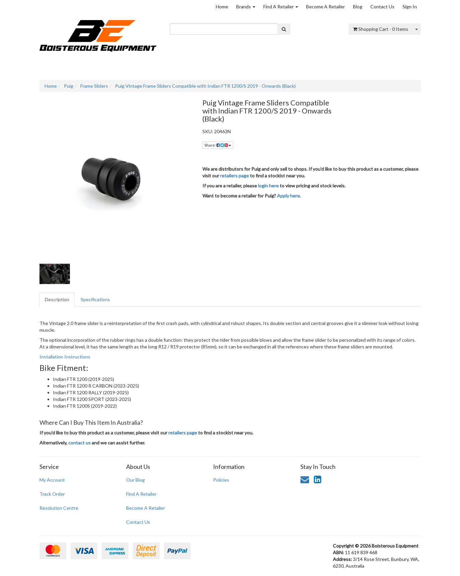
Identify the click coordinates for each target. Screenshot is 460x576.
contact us (79, 442)
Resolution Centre (58, 508)
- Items (380, 29)
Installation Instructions (64, 356)
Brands (245, 6)
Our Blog (135, 480)
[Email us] (304, 479)
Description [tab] (57, 299)
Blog (357, 6)
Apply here (288, 195)
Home (222, 6)
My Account (52, 480)
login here (268, 185)
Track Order (52, 494)
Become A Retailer (325, 6)
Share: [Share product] (217, 145)
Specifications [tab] (95, 299)
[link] (317, 479)
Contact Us (382, 6)
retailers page (234, 175)
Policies (221, 480)
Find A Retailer (280, 6)
